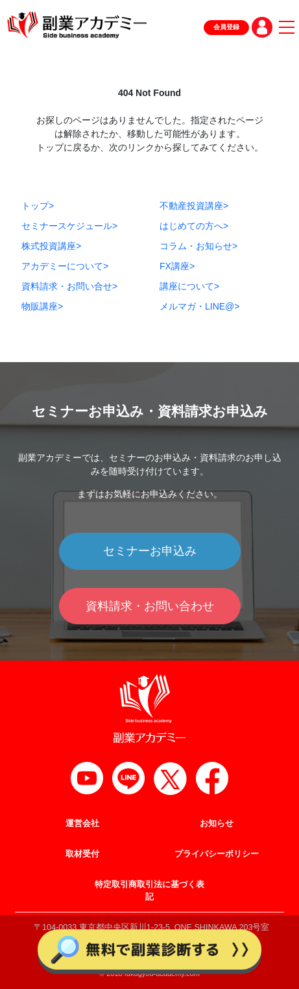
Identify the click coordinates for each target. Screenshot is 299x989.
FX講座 (177, 266)
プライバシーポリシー (216, 854)
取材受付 (82, 854)
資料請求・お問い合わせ (150, 606)
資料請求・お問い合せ (69, 286)
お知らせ (216, 823)
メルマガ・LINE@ (200, 306)
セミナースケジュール (69, 226)
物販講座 (42, 306)
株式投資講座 (51, 246)
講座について (189, 286)
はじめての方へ (194, 226)
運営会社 (82, 823)
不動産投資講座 (194, 206)
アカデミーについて (64, 266)
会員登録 (226, 27)
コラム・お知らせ (198, 246)
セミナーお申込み (150, 550)
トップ (37, 206)
